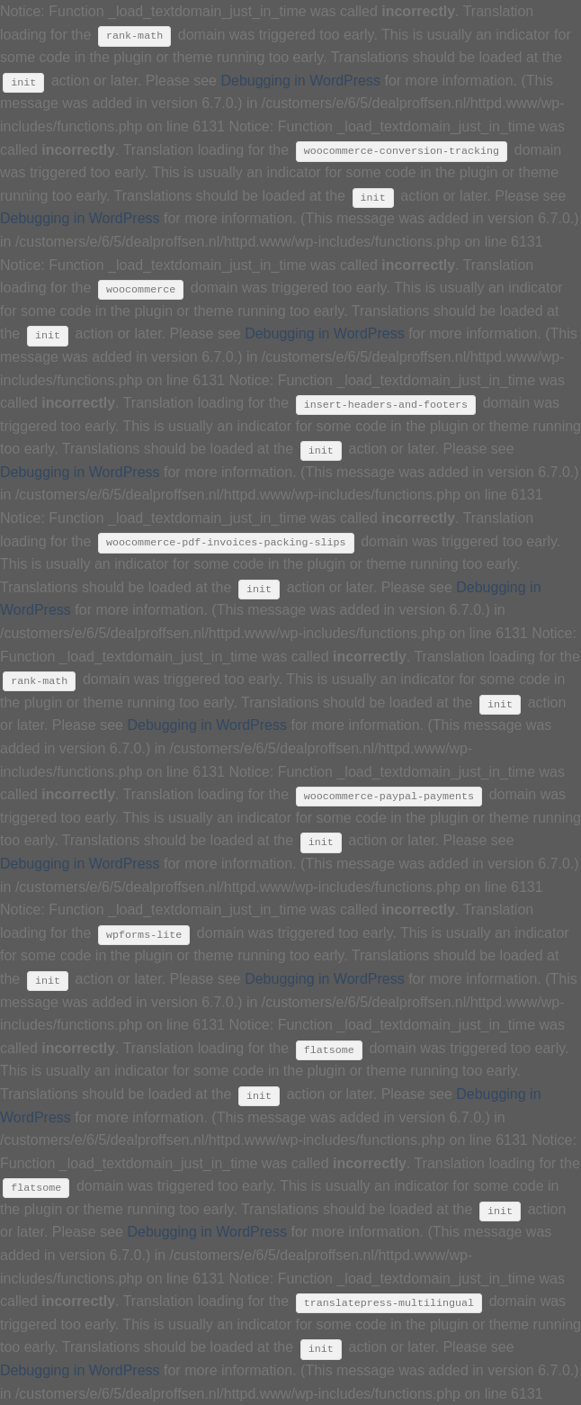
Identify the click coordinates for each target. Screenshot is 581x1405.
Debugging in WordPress (300, 80)
